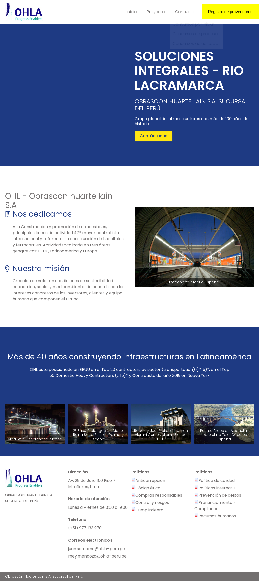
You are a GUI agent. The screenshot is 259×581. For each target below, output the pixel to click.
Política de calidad (214, 480)
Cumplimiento (147, 510)
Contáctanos (153, 136)
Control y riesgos (150, 502)
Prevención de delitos (217, 495)
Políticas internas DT (216, 488)
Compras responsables (156, 495)
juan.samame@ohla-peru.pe (96, 549)
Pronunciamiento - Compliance (215, 506)
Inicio (132, 12)
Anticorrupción (148, 480)
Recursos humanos (215, 516)
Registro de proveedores (230, 12)
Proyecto (156, 12)
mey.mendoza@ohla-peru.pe (97, 556)
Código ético (145, 488)
